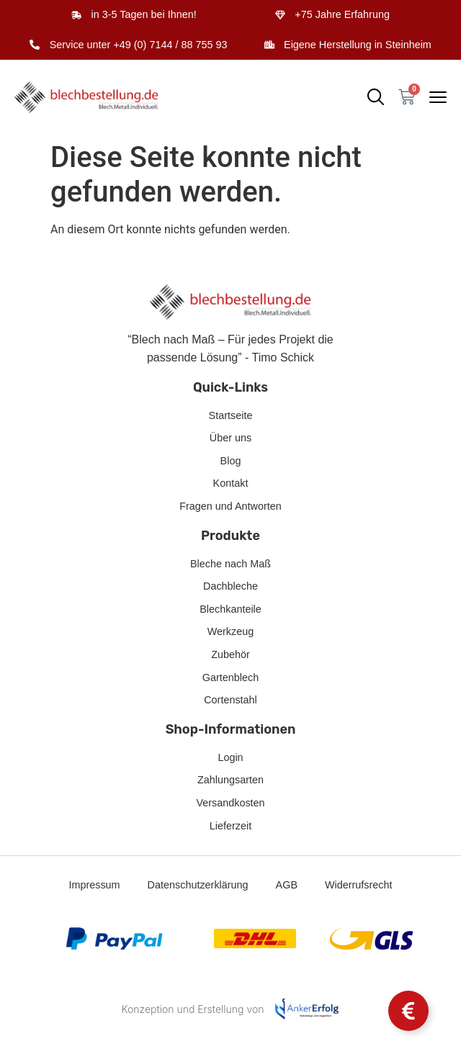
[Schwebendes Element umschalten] (408, 1011)
